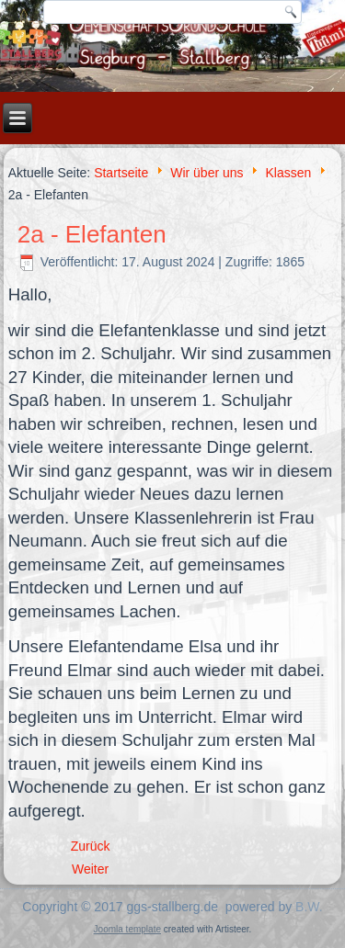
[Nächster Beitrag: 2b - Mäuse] (90, 869)
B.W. (309, 906)
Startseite (121, 172)
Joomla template (127, 929)
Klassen (288, 172)
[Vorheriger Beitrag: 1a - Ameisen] (90, 846)
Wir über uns (206, 172)
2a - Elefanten (92, 234)
